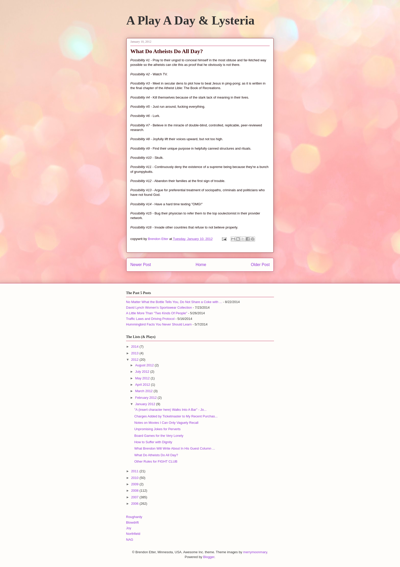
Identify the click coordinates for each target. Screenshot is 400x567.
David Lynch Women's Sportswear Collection (159, 307)
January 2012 (145, 404)
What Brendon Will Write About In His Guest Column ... (174, 448)
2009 (135, 484)
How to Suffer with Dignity (153, 442)
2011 (135, 471)
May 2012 (143, 378)
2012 (135, 359)
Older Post (260, 264)
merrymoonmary (255, 552)
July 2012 (142, 371)
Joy (128, 528)
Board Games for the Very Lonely (158, 436)
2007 (135, 497)
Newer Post (140, 264)
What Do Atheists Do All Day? (156, 455)
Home (201, 264)
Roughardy (134, 517)
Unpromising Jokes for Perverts (157, 429)
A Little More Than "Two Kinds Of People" (156, 313)
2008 (135, 490)
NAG (129, 539)
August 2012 (145, 365)
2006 (135, 503)
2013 (135, 353)
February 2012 (146, 398)
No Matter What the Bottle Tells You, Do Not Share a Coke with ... (174, 302)
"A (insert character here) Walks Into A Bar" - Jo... (170, 410)
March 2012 (144, 391)
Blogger (208, 557)
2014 (135, 346)
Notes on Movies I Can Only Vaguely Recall (166, 423)
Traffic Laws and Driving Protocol (150, 319)
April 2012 (143, 385)
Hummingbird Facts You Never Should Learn (159, 324)
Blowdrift (132, 522)
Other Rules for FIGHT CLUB (155, 461)
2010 (135, 478)
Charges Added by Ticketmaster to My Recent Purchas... (176, 416)
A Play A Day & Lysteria (190, 20)
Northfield (133, 534)
